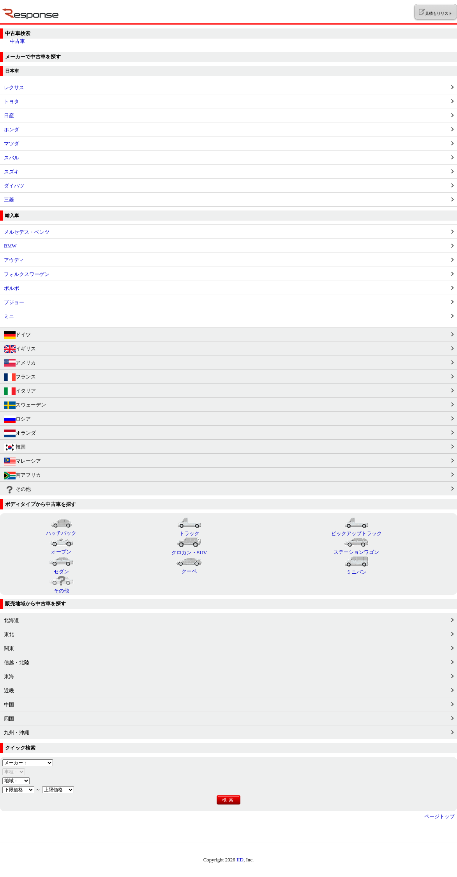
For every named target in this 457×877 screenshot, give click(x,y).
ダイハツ (14, 186)
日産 (9, 115)
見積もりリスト (435, 12)
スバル (11, 158)
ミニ (9, 316)
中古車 (17, 41)
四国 (9, 718)
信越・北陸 (16, 662)
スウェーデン (25, 405)
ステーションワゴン (356, 549)
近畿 (9, 690)
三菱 (9, 200)
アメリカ (20, 363)
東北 (9, 634)
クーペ (189, 568)
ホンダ (11, 130)
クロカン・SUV (189, 549)
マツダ (11, 144)
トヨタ (11, 101)
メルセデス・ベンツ (26, 232)
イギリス (20, 349)
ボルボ (11, 288)
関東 (9, 648)
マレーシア (22, 461)
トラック (189, 530)
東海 (9, 676)
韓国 (15, 447)
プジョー (14, 302)
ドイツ (17, 335)
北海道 (11, 620)
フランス (20, 377)
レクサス (14, 87)
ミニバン (356, 568)
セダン (61, 568)
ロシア (17, 419)
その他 (17, 489)
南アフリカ (22, 475)
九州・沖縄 (16, 733)
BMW (10, 246)
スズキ (11, 172)
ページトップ (439, 816)
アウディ (14, 260)
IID (239, 860)
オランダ (20, 433)
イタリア (20, 391)
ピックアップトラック (356, 530)
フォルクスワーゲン (26, 274)
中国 (9, 704)
